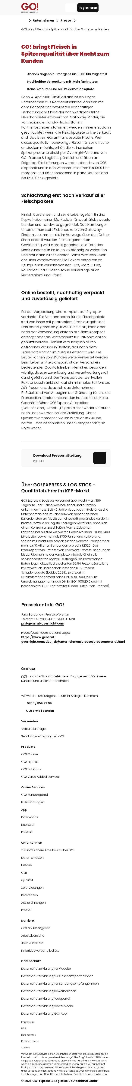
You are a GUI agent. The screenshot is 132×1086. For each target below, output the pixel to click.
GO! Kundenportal (34, 795)
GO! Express (29, 762)
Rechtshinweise (30, 1041)
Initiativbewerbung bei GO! (40, 950)
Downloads (29, 817)
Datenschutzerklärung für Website (46, 968)
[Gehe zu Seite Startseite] (23, 20)
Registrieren (88, 8)
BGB (23, 1028)
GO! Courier (29, 754)
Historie (26, 865)
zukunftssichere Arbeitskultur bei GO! (47, 850)
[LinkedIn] (24, 688)
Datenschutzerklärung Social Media (47, 1006)
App (24, 810)
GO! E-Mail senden (37, 711)
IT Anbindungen (32, 802)
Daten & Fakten (32, 858)
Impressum (28, 1022)
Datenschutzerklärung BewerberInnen (48, 991)
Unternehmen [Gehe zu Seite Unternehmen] (43, 20)
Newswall (28, 825)
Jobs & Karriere (32, 943)
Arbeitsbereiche (32, 935)
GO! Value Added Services (40, 777)
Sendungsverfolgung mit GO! (42, 736)
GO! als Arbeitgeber (35, 928)
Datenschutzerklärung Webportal (45, 998)
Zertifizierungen (32, 888)
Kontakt (27, 832)
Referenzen (29, 895)
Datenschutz (28, 1034)
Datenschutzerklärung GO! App (44, 1013)
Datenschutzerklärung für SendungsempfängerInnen (60, 983)
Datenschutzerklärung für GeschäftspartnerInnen (57, 976)
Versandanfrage (33, 729)
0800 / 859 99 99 (36, 703)
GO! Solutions (31, 769)
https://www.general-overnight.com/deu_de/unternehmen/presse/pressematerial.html (73, 639)
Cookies (25, 1047)
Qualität (27, 880)
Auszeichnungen (33, 903)
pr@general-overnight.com (42, 623)
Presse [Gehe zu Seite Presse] (66, 20)
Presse (26, 910)
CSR (24, 873)
